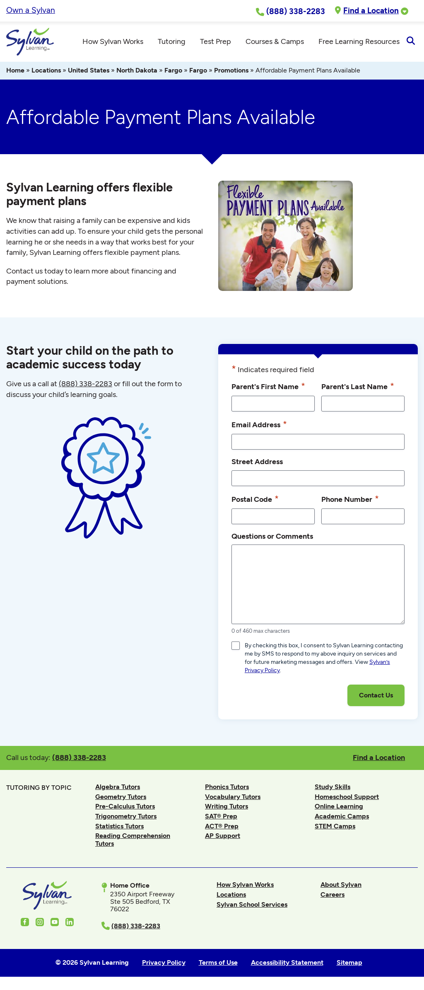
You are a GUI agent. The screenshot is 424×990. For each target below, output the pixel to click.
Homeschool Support (347, 798)
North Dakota (136, 71)
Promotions (231, 71)
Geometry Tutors (120, 798)
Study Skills (332, 788)
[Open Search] (410, 42)
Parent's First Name (268, 387)
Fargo (173, 71)
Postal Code (255, 500)
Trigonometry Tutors (126, 817)
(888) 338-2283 (79, 758)
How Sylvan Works (245, 886)
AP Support (222, 837)
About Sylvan (340, 886)
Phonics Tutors (227, 788)
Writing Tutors (226, 807)
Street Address (257, 462)
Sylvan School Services (252, 905)
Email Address (259, 425)
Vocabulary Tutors (232, 798)
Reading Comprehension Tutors (132, 840)
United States (88, 71)
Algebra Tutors (117, 788)
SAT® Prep (221, 817)
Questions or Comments (272, 537)
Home (15, 71)
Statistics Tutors (119, 827)
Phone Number (350, 500)
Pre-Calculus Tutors (125, 807)
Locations (46, 71)
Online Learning (339, 807)
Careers (332, 896)
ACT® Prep (221, 827)
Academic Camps (342, 817)
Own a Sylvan (30, 10)
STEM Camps (335, 827)
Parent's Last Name (357, 387)
